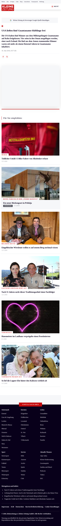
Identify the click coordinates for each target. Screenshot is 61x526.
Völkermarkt (25, 440)
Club (17, 1)
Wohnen (42, 428)
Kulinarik (43, 432)
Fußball (4, 463)
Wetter (3, 1)
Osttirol (23, 428)
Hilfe (22, 456)
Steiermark (5, 410)
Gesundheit (43, 413)
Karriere (42, 436)
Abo (8, 1)
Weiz (3, 444)
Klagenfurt (24, 413)
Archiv (23, 463)
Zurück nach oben (30, 404)
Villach (23, 436)
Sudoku (23, 471)
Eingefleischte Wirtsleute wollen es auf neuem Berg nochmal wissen (25, 496)
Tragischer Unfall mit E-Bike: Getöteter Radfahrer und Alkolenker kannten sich (29, 499)
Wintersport (5, 475)
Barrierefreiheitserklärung (34, 507)
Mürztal (4, 428)
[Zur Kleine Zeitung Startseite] (8, 8)
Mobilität (43, 417)
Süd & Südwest (6, 436)
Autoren (23, 459)
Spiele (23, 467)
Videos (42, 475)
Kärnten (23, 410)
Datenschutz (20, 507)
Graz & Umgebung (8, 417)
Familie (42, 440)
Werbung (41, 1)
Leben (42, 410)
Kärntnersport (6, 459)
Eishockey (5, 478)
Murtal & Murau (7, 425)
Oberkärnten (25, 425)
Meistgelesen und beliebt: (10, 486)
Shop (21, 1)
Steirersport (5, 456)
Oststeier (4, 432)
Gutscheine (27, 1)
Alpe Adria (43, 456)
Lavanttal (24, 421)
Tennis (4, 467)
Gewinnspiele (44, 463)
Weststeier (5, 447)
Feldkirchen (24, 417)
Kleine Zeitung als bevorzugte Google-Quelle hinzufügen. (29, 20)
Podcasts (43, 471)
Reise (42, 425)
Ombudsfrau (44, 421)
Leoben (4, 421)
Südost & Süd (6, 440)
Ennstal (4, 413)
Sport (3, 452)
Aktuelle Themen (46, 452)
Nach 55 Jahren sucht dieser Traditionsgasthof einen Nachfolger (24, 490)
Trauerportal (34, 1)
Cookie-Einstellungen (52, 507)
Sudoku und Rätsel (46, 467)
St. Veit (23, 432)
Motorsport (5, 471)
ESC (41, 478)
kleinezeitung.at (12, 514)
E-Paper (12, 1)
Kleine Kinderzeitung (47, 459)
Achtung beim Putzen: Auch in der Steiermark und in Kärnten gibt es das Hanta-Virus (31, 493)
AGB (12, 507)
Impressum (5, 507)
